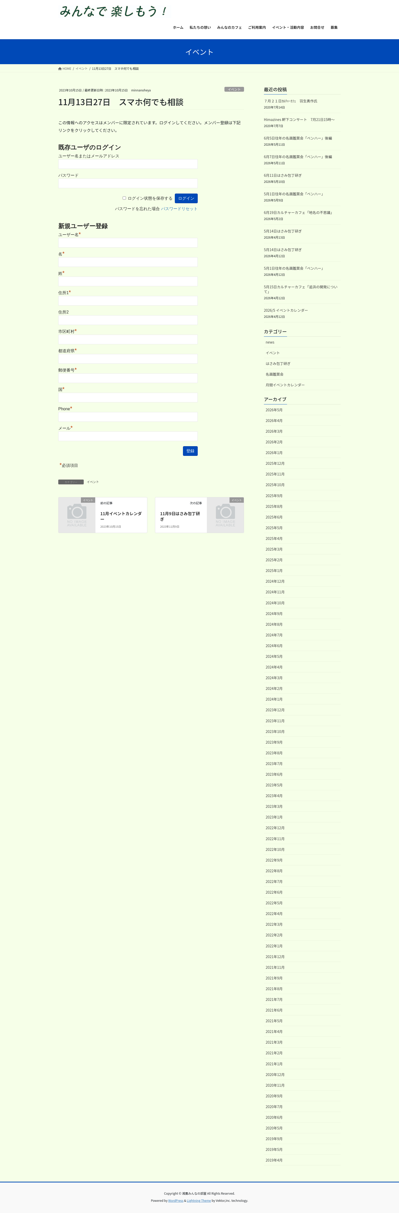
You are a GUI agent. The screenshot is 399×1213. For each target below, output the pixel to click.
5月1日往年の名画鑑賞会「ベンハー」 (294, 193)
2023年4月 (274, 795)
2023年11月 (275, 720)
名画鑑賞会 (274, 374)
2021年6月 (274, 1010)
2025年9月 (274, 495)
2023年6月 (274, 774)
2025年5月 (274, 527)
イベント (234, 89)
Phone (65, 409)
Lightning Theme (199, 1200)
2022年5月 (274, 902)
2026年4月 (274, 420)
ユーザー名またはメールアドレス (88, 156)
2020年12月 (275, 1074)
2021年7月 (274, 999)
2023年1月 (274, 817)
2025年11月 (275, 473)
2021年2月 (274, 1052)
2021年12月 (275, 956)
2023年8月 (274, 752)
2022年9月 (274, 860)
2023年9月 (274, 742)
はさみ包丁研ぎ (278, 363)
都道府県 (67, 351)
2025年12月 (275, 463)
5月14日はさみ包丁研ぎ (283, 231)
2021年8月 (274, 988)
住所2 (63, 312)
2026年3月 (274, 431)
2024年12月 (275, 581)
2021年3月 (274, 1042)
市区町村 (67, 331)
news (270, 342)
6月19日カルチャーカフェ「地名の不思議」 (299, 212)
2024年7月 (274, 634)
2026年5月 (274, 409)
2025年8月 (274, 506)
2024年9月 (274, 613)
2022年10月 (275, 849)
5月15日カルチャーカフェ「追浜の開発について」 (300, 289)
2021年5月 (274, 1020)
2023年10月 (275, 731)
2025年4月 (274, 538)
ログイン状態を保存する (150, 198)
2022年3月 (274, 924)
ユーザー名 (69, 235)
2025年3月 (274, 549)
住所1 (64, 293)
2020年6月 (274, 1117)
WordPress (175, 1200)
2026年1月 (274, 452)
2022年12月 (275, 827)
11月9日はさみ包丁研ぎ (180, 516)
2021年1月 (274, 1063)
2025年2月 (274, 559)
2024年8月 (274, 624)
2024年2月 (274, 688)
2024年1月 (274, 699)
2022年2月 (274, 934)
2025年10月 (275, 484)
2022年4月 (274, 913)
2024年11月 (275, 591)
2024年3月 (274, 677)
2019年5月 (274, 1149)
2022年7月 (274, 881)
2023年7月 (274, 763)
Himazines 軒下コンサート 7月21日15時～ (299, 119)
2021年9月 (274, 977)
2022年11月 (275, 838)
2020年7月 (274, 1106)
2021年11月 (275, 967)
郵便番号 (67, 370)
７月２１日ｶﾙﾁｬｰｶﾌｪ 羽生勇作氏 (290, 100)
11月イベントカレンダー (121, 516)
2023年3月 (274, 806)
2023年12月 (275, 709)
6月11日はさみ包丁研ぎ (283, 175)
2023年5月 (274, 784)
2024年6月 (274, 645)
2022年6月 (274, 892)
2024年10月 (275, 602)
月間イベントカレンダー (285, 384)
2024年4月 (274, 667)
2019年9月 (274, 1138)
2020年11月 (275, 1085)
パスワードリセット (179, 209)
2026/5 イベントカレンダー (286, 310)
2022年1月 (274, 945)
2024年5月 (274, 656)
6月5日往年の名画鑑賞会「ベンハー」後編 (298, 138)
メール (65, 428)
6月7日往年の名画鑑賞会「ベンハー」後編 (298, 156)
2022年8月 (274, 870)
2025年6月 (274, 517)
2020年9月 (274, 1095)
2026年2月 (274, 441)
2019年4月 (274, 1160)
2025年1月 (274, 570)
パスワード (68, 175)
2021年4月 (274, 1031)
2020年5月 (274, 1127)
